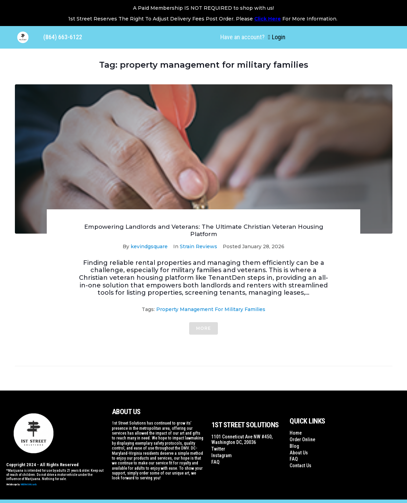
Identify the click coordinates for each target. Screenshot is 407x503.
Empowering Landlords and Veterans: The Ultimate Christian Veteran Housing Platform (203, 230)
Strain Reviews (198, 246)
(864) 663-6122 (62, 37)
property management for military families (210, 309)
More (203, 328)
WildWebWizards (28, 484)
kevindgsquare (149, 246)
